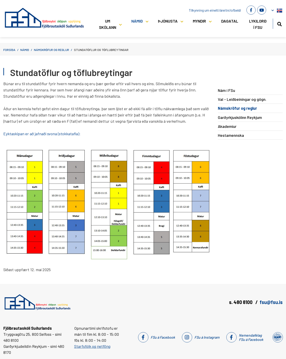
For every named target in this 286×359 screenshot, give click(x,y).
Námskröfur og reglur (51, 50)
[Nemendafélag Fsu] (277, 337)
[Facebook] (250, 10)
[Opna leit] (279, 23)
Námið (24, 50)
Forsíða (9, 50)
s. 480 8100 (241, 302)
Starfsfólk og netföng (92, 346)
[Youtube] (261, 10)
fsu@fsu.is (271, 302)
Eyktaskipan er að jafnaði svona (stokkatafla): (41, 133)
